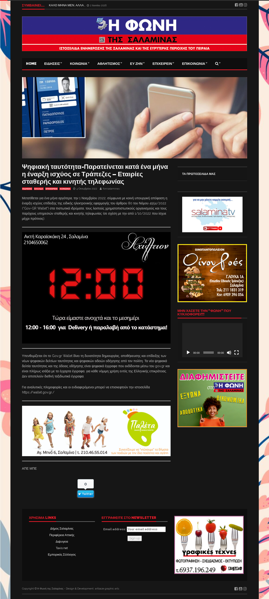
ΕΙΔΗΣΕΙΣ (52, 64)
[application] (212, 340)
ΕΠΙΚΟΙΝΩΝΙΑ (193, 64)
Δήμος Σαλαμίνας (62, 528)
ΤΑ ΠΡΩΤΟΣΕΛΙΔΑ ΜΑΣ (199, 174)
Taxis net (62, 548)
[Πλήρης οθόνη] (236, 352)
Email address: (134, 529)
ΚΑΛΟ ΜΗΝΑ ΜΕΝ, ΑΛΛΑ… (67, 5)
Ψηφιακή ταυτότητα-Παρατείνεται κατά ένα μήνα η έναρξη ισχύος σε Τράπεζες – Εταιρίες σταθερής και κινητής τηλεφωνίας (95, 174)
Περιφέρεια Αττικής (61, 535)
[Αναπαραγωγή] (188, 352)
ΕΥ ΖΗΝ (136, 64)
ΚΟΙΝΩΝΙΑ (78, 64)
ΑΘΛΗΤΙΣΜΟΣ (108, 64)
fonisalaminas (111, 188)
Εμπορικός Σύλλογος (62, 554)
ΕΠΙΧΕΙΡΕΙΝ (162, 64)
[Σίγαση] (229, 352)
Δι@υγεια (62, 541)
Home (31, 64)
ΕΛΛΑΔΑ (38, 189)
